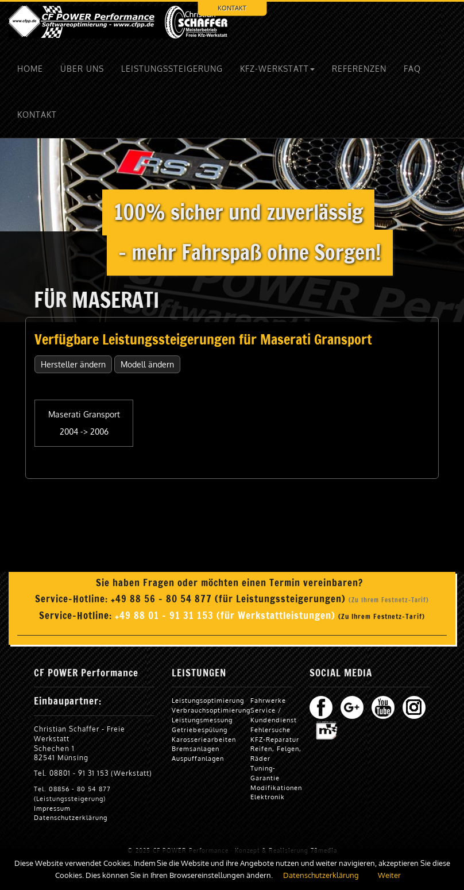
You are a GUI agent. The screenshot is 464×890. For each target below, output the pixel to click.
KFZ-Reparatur (274, 739)
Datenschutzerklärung (70, 817)
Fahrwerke (268, 700)
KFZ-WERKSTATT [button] (277, 68)
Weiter (389, 875)
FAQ (412, 68)
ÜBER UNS (82, 68)
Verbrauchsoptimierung (211, 710)
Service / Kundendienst (273, 715)
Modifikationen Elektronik (276, 792)
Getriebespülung (199, 729)
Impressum (52, 808)
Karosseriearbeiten (204, 739)
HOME (30, 68)
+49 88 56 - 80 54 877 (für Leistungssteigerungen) (230, 599)
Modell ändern (147, 364)
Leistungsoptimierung (208, 700)
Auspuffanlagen (198, 758)
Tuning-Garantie (265, 773)
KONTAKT (232, 7)
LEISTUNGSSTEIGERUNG (172, 68)
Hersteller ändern (73, 364)
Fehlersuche (270, 729)
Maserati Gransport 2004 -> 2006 (84, 422)
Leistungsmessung (202, 719)
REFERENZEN (359, 68)
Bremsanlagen (195, 748)
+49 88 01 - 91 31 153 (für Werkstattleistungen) (226, 615)
